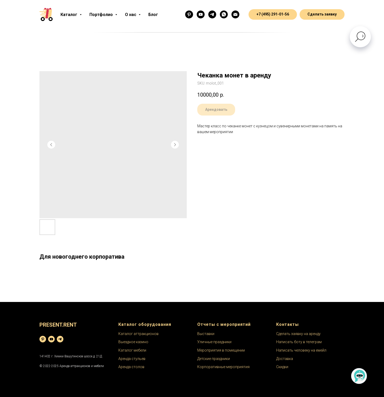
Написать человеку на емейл (301, 350)
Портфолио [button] (101, 14)
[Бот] (212, 14)
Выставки (205, 334)
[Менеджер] (224, 14)
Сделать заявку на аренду (298, 334)
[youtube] (51, 339)
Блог (153, 14)
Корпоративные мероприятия (223, 367)
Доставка (284, 359)
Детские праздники (213, 359)
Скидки (282, 367)
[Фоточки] (189, 14)
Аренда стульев (131, 359)
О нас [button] (131, 14)
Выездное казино (133, 342)
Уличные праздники (214, 342)
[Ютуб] (201, 14)
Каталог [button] (69, 14)
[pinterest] (42, 339)
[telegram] (60, 339)
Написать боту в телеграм (299, 342)
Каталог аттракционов (138, 334)
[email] (235, 14)
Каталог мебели (132, 350)
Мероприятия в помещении (221, 350)
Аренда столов (131, 367)
